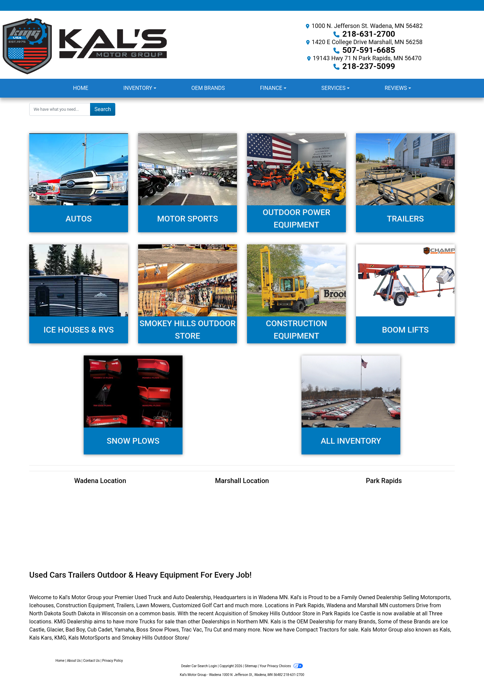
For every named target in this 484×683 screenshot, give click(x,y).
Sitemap (251, 666)
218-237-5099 (368, 66)
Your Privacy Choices (281, 666)
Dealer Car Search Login (199, 666)
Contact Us (91, 660)
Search (102, 109)
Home (60, 660)
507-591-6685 (368, 50)
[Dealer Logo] (121, 46)
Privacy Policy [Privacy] (112, 660)
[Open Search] (59, 109)
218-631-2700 (368, 34)
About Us (74, 660)
